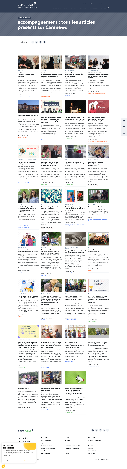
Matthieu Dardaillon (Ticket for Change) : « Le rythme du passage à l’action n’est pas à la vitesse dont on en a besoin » (28, 345)
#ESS (42, 115)
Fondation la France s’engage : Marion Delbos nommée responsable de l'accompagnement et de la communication (74, 392)
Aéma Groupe (45, 139)
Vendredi (90, 270)
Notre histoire (45, 437)
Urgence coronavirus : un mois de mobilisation (50, 389)
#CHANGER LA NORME (24, 339)
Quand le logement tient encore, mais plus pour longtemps (28, 116)
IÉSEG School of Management (96, 93)
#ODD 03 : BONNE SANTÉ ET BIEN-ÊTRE (72, 248)
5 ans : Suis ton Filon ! (95, 207)
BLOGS (60, 8)
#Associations (92, 115)
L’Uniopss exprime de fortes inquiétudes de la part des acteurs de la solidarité (50, 163)
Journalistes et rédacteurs (72, 451)
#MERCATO (68, 386)
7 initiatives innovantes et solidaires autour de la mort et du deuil (74, 163)
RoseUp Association (23, 272)
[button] (3, 466)
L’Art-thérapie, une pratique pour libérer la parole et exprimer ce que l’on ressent (75, 208)
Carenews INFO (69, 138)
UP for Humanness (23, 409)
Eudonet (20, 316)
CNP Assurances (45, 319)
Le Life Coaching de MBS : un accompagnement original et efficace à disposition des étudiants (27, 209)
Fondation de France (93, 366)
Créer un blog (93, 3)
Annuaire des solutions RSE (72, 445)
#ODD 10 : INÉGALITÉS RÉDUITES (27, 159)
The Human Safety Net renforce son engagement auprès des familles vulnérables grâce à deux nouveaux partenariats (51, 252)
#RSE (42, 204)
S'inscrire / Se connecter (104, 3)
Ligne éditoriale (45, 443)
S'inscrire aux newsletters (72, 448)
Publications (74, 8)
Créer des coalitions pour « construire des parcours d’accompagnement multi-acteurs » (73, 298)
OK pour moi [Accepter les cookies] (27, 461)
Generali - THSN (45, 275)
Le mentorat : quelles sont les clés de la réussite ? (50, 207)
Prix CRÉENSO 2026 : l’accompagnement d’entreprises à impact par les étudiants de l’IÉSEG (98, 75)
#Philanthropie (93, 159)
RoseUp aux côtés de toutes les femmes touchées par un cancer (28, 250)
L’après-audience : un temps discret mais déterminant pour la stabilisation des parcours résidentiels (51, 75)
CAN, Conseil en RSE (47, 229)
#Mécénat (21, 70)
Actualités (44, 451)
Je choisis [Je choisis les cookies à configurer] (10, 461)
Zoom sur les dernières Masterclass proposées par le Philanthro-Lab (97, 163)
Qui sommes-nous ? (46, 440)
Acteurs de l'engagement (48, 448)
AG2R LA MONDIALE (70, 319)
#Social (43, 70)
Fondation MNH (45, 367)
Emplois (103, 8)
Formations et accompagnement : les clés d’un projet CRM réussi (28, 296)
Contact (67, 453)
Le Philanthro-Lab (93, 186)
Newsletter (85, 3)
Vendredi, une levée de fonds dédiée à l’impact (97, 250)
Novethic (90, 448)
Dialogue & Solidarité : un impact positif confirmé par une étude (75, 251)
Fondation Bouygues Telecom (26, 96)
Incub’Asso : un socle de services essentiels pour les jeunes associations (28, 74)
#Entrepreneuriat (70, 70)
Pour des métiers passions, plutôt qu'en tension (26, 163)
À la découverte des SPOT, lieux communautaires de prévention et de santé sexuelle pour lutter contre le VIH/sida (51, 345)
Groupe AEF (91, 443)
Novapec (67, 95)
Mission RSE (91, 437)
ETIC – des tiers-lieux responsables (97, 141)
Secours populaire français (48, 409)
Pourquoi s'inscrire (46, 445)
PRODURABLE (92, 451)
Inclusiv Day (91, 453)
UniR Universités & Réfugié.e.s (26, 182)
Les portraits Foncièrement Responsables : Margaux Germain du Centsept (96, 119)
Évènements (83, 8)
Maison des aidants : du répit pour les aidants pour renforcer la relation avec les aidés (98, 344)
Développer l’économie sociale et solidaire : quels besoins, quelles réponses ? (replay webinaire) (51, 120)
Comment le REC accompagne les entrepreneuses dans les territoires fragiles (74, 74)
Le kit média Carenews (94, 440)
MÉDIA (55, 8)
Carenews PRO (45, 184)
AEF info (90, 445)
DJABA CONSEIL (45, 96)
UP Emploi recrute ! (24, 388)
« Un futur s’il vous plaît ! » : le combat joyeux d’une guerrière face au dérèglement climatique (75, 119)
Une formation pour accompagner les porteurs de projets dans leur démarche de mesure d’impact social (74, 345)
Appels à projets (94, 8)
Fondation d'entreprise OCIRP (73, 273)
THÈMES (66, 8)
